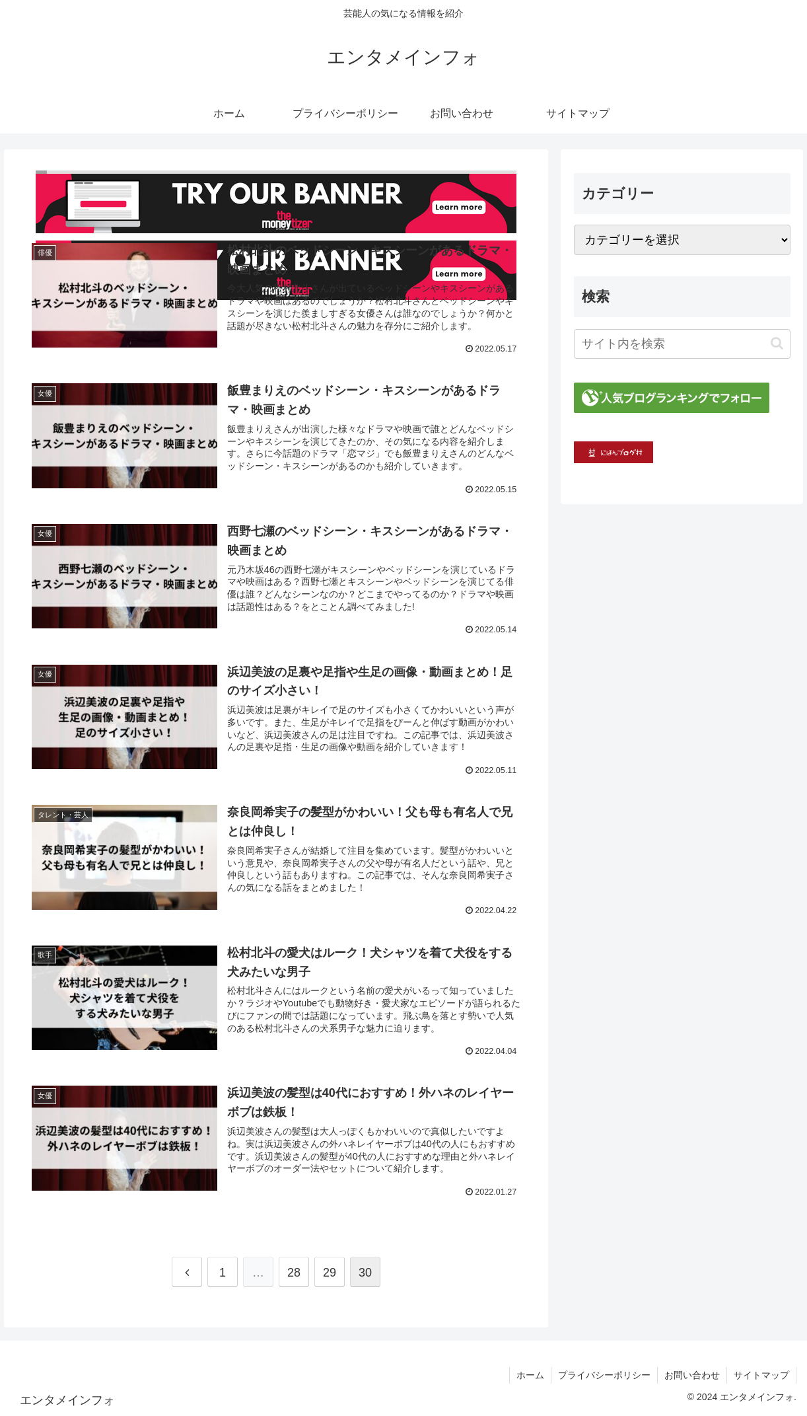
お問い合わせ (692, 1375)
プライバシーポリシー (604, 1375)
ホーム (530, 1375)
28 (293, 1272)
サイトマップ (761, 1375)
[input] (682, 344)
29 (329, 1272)
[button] (777, 343)
